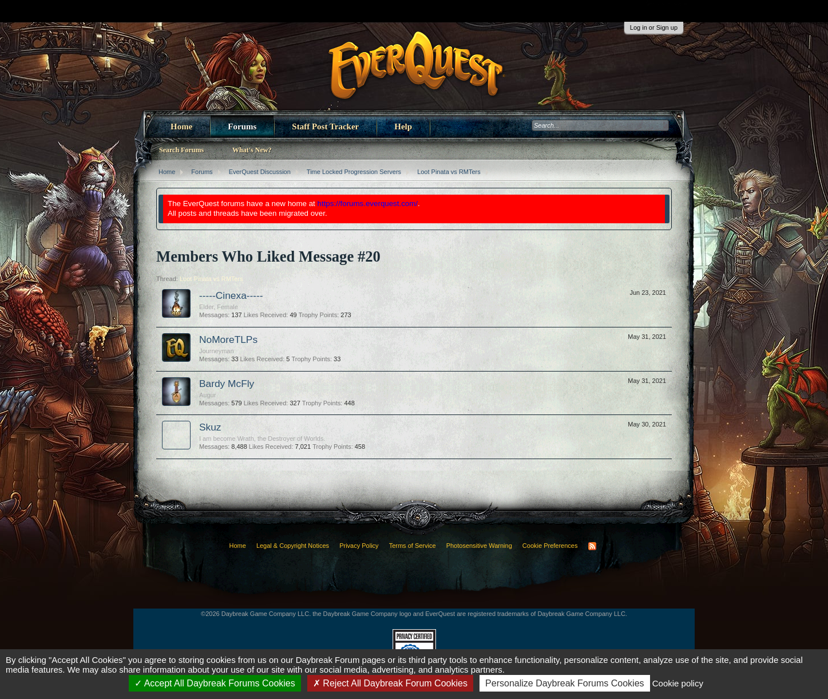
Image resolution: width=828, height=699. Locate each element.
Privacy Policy (358, 545)
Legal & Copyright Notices (292, 545)
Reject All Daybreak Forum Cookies (390, 683)
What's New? (251, 150)
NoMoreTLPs (228, 339)
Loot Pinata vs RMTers (211, 278)
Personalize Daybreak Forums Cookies (564, 683)
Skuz (210, 427)
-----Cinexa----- (231, 295)
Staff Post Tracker (325, 126)
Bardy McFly (226, 383)
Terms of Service (412, 545)
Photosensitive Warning (479, 545)
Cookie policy (677, 683)
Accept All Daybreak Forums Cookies (214, 683)
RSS (592, 546)
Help (403, 126)
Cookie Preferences (550, 545)
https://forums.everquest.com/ (368, 203)
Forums (242, 126)
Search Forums (181, 150)
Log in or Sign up (654, 27)
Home (181, 126)
